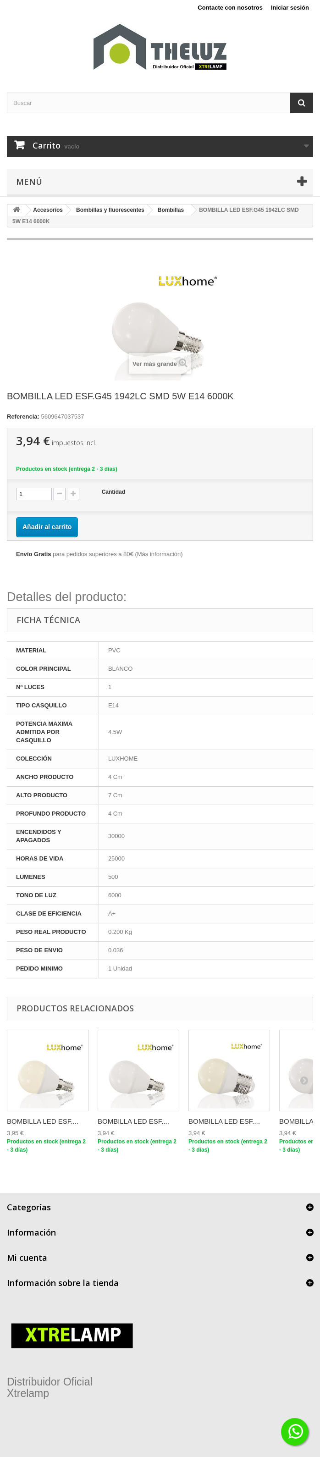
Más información (159, 554)
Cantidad (113, 492)
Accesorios (48, 210)
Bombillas (171, 210)
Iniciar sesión (290, 7)
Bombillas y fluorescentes (110, 210)
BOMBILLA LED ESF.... (42, 1121)
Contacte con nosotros (230, 7)
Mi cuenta (27, 1257)
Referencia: (23, 416)
